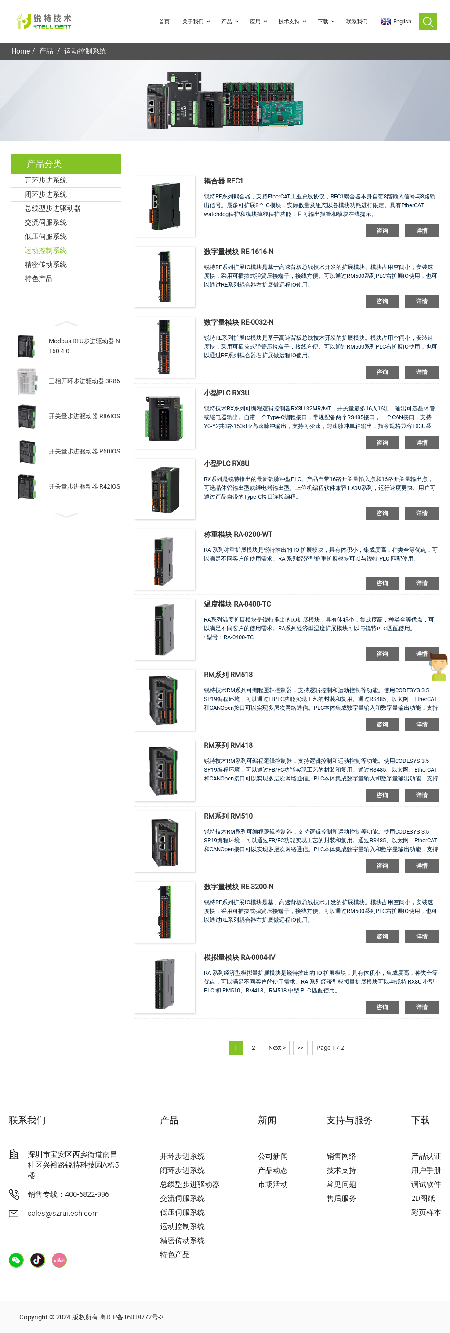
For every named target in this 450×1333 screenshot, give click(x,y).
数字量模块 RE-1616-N (238, 252)
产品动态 (273, 1170)
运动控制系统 (85, 51)
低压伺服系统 (46, 236)
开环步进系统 (46, 180)
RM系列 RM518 (228, 675)
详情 (422, 230)
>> (300, 1047)
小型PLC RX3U (226, 393)
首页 (164, 21)
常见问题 (341, 1184)
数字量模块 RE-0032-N (238, 322)
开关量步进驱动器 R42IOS (84, 486)
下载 (327, 22)
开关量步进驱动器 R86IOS (84, 416)
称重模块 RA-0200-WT (238, 534)
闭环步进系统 (46, 194)
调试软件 (426, 1184)
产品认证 (426, 1156)
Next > (277, 1047)
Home (20, 51)
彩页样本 (426, 1212)
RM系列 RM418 (228, 745)
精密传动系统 (46, 264)
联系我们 (356, 21)
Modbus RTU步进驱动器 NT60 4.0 (84, 346)
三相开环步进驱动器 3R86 (84, 380)
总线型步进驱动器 (53, 208)
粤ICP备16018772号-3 (131, 1317)
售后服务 (341, 1198)
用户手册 (426, 1170)
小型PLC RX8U (226, 464)
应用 (259, 22)
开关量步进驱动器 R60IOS (84, 451)
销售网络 (341, 1156)
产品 (231, 22)
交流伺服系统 (46, 222)
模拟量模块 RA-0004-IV (239, 957)
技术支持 (293, 22)
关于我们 (197, 22)
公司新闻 (273, 1156)
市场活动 (273, 1184)
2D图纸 (423, 1198)
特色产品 (39, 278)
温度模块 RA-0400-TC (237, 604)
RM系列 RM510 (228, 816)
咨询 (382, 230)
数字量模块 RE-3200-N (238, 887)
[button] (66, 323)
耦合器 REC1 (223, 181)
